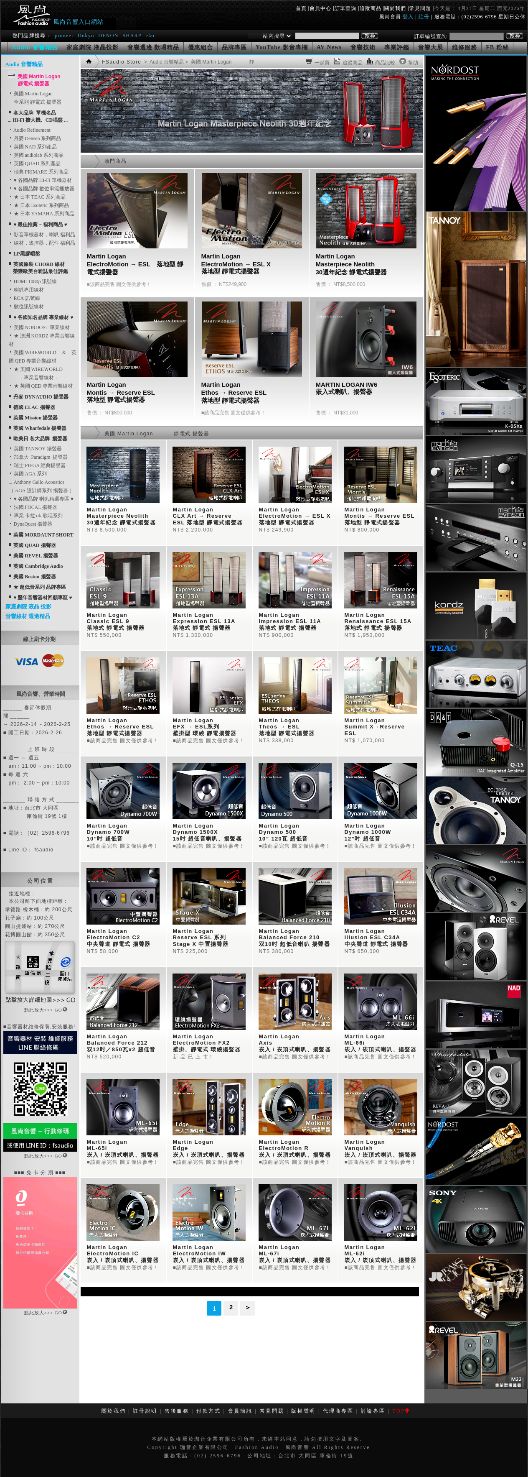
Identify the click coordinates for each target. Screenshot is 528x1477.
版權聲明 (303, 1411)
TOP (400, 1411)
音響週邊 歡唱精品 (153, 47)
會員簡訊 (240, 1411)
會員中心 (320, 8)
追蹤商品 (370, 8)
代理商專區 (338, 1411)
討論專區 (373, 1411)
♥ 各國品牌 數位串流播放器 (41, 189)
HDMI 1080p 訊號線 (33, 281)
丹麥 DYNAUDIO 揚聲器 (41, 397)
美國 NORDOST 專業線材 (39, 327)
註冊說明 (145, 1411)
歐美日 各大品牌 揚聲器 (40, 439)
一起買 (322, 63)
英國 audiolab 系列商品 (36, 155)
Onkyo (86, 35)
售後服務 (177, 1411)
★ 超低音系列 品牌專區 (39, 587)
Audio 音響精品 (24, 64)
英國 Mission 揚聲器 (35, 418)
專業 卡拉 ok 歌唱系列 (36, 516)
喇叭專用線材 (26, 290)
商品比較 (385, 63)
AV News (329, 47)
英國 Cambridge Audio (38, 566)
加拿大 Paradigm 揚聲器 (38, 457)
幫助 (413, 63)
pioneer (64, 35)
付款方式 (208, 1411)
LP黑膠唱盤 (26, 254)
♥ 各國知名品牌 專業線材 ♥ (43, 317)
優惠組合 (200, 47)
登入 (408, 17)
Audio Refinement (30, 130)
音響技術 (363, 47)
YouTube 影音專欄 (282, 47)
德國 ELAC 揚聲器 (34, 407)
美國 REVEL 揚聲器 (35, 556)
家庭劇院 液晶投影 (92, 47)
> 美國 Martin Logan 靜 (219, 62)
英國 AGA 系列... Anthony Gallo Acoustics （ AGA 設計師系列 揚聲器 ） (41, 482)
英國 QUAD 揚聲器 (34, 545)
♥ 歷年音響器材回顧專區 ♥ (42, 598)
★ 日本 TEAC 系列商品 (37, 197)
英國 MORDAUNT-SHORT (43, 535)
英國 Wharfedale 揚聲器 (39, 428)
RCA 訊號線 (24, 298)
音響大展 (430, 47)
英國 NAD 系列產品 (33, 147)
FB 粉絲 (497, 47)
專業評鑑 (396, 47)
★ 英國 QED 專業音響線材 (41, 386)
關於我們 (395, 8)
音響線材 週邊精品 (27, 616)
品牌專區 (234, 47)
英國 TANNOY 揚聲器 (35, 449)
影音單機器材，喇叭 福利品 (42, 235)
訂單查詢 (345, 8)
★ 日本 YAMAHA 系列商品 (41, 214)
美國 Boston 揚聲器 (34, 577)
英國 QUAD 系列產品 (35, 163)
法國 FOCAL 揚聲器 (33, 507)
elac (150, 35)
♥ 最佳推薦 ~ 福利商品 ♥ (40, 224)
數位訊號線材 (26, 306)
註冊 (424, 17)
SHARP (131, 35)
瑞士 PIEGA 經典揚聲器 (37, 465)
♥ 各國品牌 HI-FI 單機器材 (40, 180)
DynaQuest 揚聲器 (31, 524)
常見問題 (420, 8)
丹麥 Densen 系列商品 (35, 138)
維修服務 (464, 47)
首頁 (301, 8)
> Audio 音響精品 (163, 62)
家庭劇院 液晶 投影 (28, 606)
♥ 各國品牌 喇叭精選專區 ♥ (41, 499)
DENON (109, 35)
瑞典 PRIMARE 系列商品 (39, 172)
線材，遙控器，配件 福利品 (42, 243)
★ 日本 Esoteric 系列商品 (39, 205)
